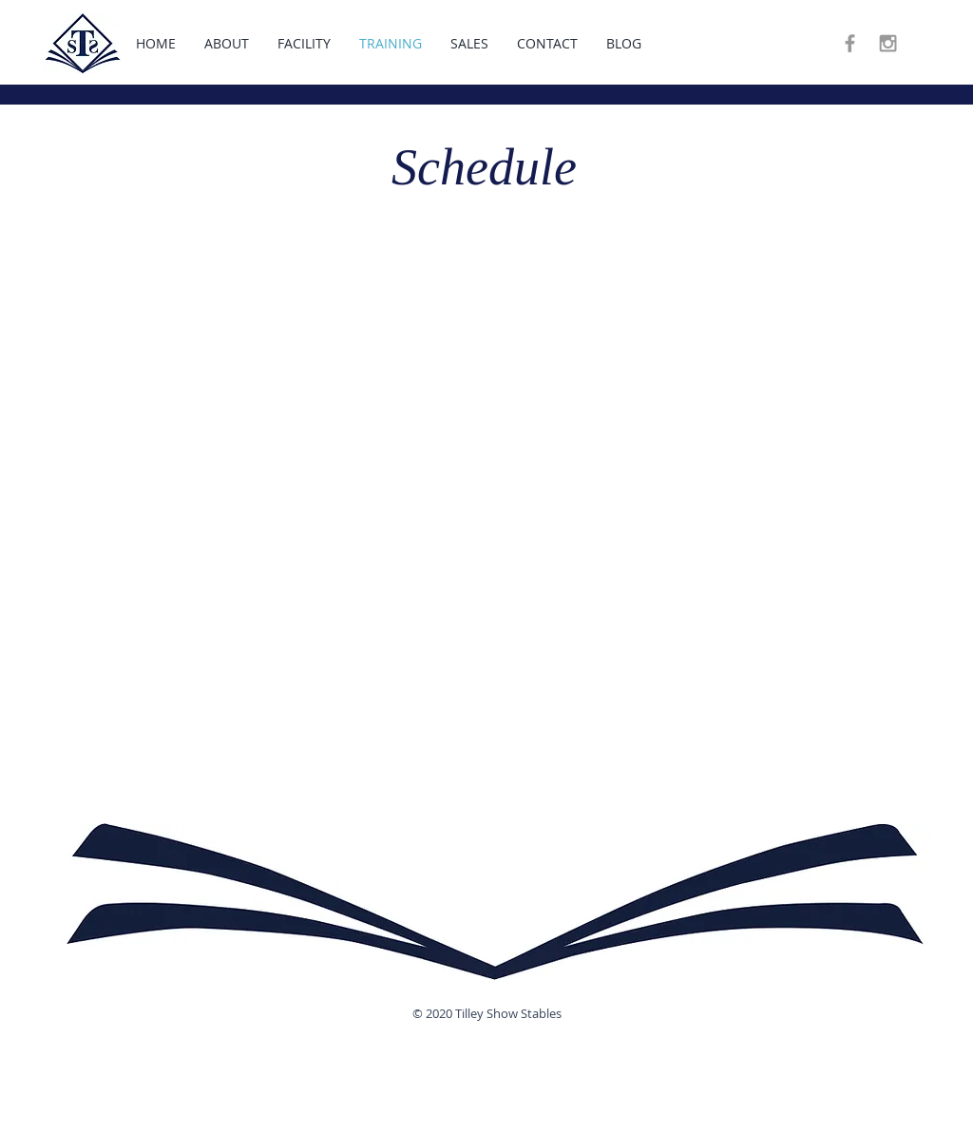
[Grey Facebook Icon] (850, 43)
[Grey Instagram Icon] (888, 43)
